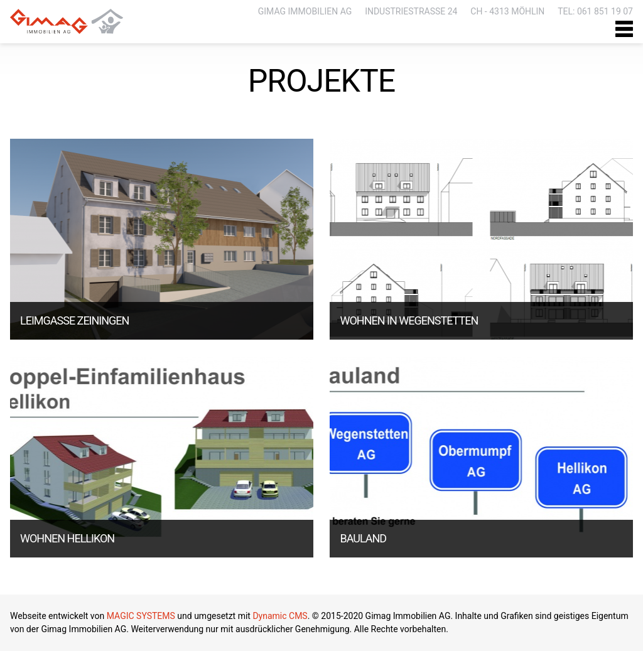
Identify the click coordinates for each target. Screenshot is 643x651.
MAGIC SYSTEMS (141, 616)
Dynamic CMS (279, 616)
